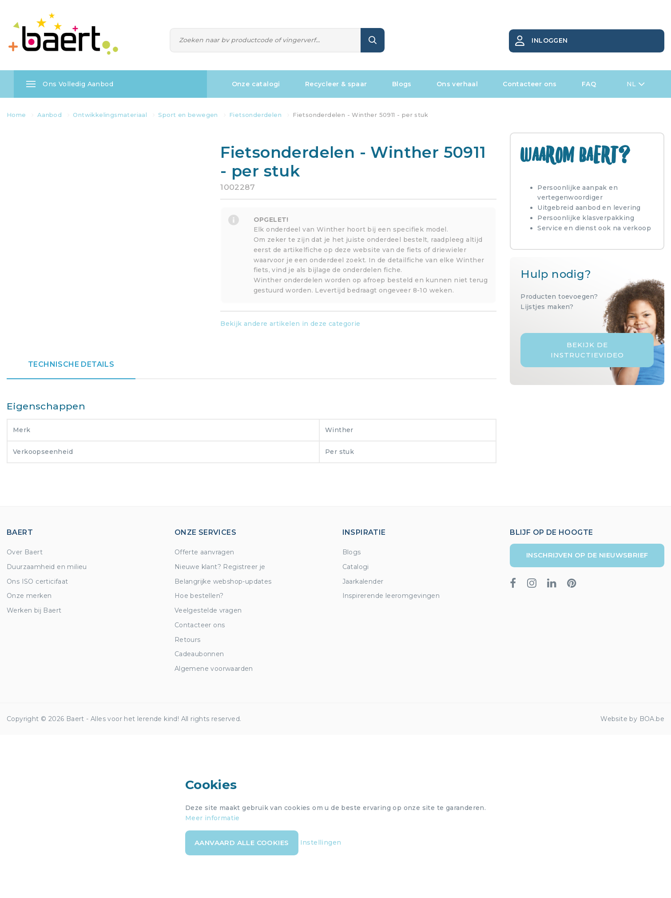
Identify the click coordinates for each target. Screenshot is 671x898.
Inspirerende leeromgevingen (391, 596)
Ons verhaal (457, 84)
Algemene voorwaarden (214, 669)
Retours (188, 640)
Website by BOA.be (632, 719)
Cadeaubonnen (199, 654)
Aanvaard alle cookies (242, 842)
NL (636, 84)
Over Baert (25, 552)
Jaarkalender (363, 581)
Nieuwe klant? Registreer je (220, 567)
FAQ (589, 84)
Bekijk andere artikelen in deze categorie (290, 324)
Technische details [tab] (71, 364)
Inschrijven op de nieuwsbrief (587, 555)
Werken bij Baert (34, 610)
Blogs (402, 84)
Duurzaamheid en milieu (47, 567)
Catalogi (355, 567)
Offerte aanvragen (204, 552)
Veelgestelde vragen (208, 610)
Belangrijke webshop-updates (223, 581)
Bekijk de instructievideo (587, 350)
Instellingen (320, 842)
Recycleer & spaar (336, 84)
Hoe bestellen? (199, 596)
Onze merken (29, 596)
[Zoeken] (265, 40)
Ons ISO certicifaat (37, 581)
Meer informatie (212, 818)
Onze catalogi (256, 84)
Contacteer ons (530, 84)
